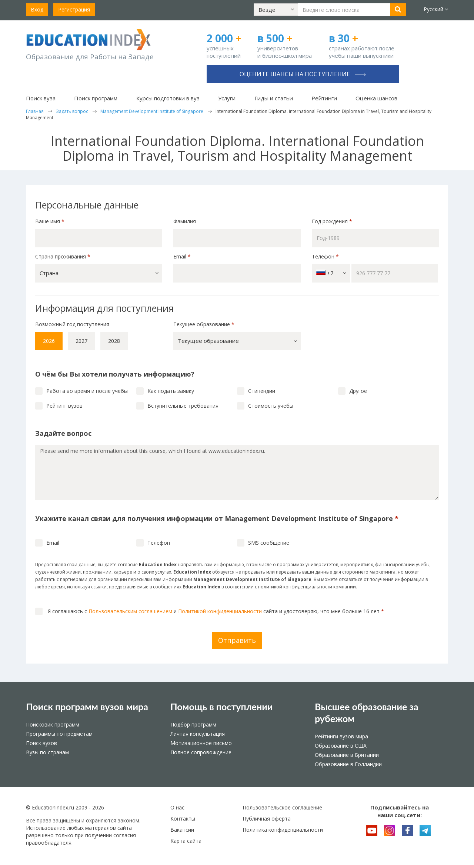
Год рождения (333, 221)
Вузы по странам (47, 752)
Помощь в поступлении (221, 706)
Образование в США (341, 745)
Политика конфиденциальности (283, 829)
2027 (81, 340)
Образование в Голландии (348, 764)
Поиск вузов (41, 743)
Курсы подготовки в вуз (168, 98)
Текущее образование (203, 324)
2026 (49, 340)
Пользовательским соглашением (130, 611)
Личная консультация (197, 733)
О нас (177, 807)
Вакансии (182, 829)
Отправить (237, 640)
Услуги (227, 98)
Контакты (182, 818)
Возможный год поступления (72, 324)
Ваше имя (49, 221)
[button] (276, 9)
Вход (37, 9)
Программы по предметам (59, 733)
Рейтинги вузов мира (341, 736)
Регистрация (74, 9)
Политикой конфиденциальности (220, 611)
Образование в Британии (347, 754)
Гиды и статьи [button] (273, 98)
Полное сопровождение (200, 752)
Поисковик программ (52, 724)
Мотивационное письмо (201, 743)
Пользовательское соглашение (282, 807)
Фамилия (184, 221)
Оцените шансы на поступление (303, 74)
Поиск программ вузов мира (87, 706)
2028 (114, 340)
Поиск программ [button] (95, 98)
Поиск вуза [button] (41, 98)
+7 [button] (331, 273)
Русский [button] (436, 9)
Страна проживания (62, 256)
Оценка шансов (376, 98)
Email (182, 256)
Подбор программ (193, 724)
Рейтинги (324, 98)
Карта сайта (185, 840)
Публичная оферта (267, 818)
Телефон (325, 256)
